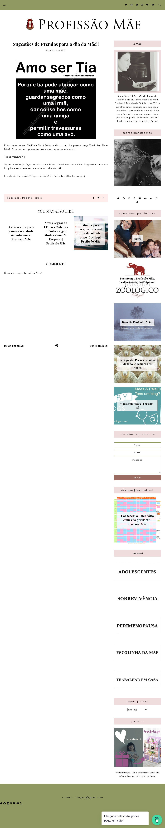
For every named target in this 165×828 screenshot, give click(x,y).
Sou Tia (39, 198)
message (137, 465)
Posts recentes (14, 345)
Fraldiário (27, 198)
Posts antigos (99, 345)
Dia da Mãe (12, 198)
